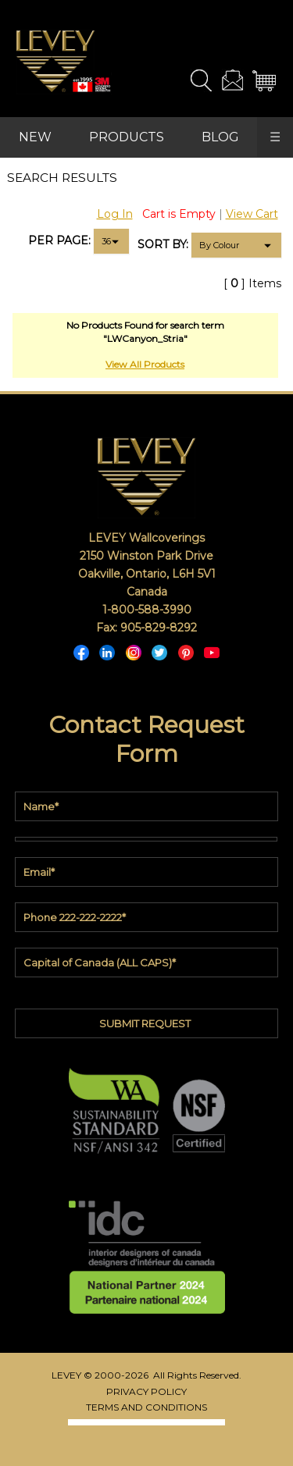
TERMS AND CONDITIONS (146, 1407)
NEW (35, 137)
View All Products (144, 364)
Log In (115, 214)
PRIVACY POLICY (146, 1391)
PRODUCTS (126, 137)
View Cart (252, 214)
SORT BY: (163, 244)
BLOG (220, 137)
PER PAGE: (59, 240)
